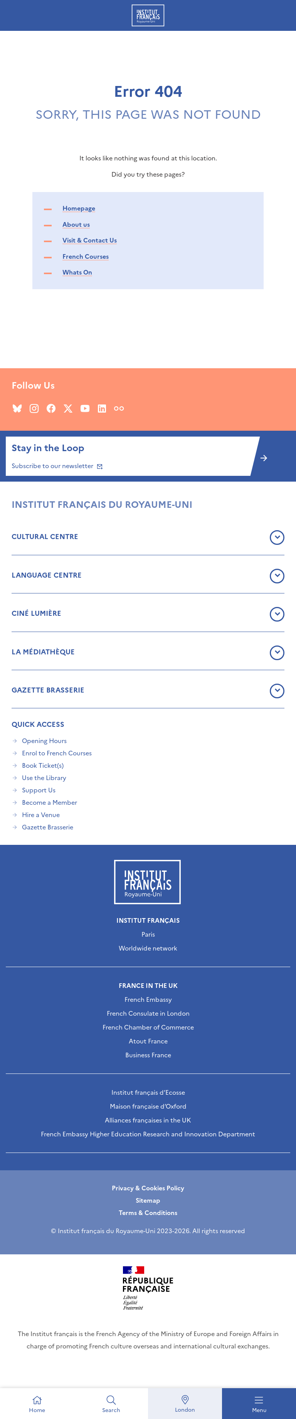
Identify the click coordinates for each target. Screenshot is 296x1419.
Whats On (77, 272)
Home (37, 1410)
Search (111, 1410)
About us (76, 224)
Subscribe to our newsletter (56, 465)
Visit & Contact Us (89, 240)
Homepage (78, 208)
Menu (259, 1410)
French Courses (85, 256)
